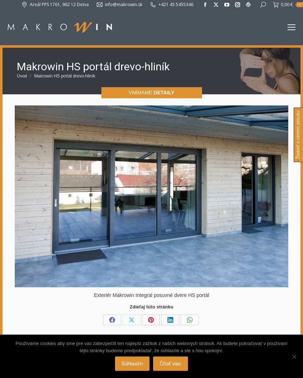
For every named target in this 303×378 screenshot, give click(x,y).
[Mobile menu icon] (291, 27)
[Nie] (294, 356)
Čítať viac (171, 363)
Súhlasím (132, 363)
